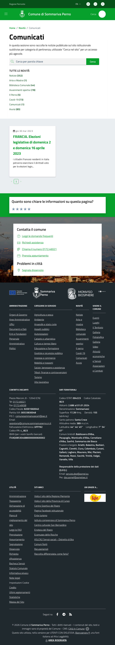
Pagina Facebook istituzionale (48, 510)
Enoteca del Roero (43, 530)
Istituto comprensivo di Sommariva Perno (54, 520)
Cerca (93, 61)
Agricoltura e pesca (43, 314)
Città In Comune (76, 628)
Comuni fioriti (40, 544)
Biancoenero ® (82, 632)
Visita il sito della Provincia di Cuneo (52, 501)
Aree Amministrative (19, 319)
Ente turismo (40, 515)
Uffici (11, 324)
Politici (12, 348)
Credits (12, 587)
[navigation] (6, 14)
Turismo (38, 377)
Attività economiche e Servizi (99, 356)
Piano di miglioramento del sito (18, 520)
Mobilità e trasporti (43, 363)
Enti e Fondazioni (17, 334)
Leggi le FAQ (15, 530)
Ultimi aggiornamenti (19, 592)
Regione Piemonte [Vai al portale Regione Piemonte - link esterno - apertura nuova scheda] (17, 4)
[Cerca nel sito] (102, 14)
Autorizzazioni (41, 334)
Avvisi (79, 363)
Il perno (79, 348)
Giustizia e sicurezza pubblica (48, 353)
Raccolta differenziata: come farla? (51, 554)
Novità (20, 28)
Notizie (79, 314)
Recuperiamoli (41, 549)
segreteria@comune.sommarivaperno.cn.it (30, 423)
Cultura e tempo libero (45, 343)
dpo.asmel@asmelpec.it (76, 477)
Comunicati (81, 358)
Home (12, 28)
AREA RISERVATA (56, 640)
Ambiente (39, 319)
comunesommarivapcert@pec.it (31, 416)
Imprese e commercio (44, 358)
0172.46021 (19, 401)
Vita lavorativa (41, 382)
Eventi (96, 318)
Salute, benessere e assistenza (49, 367)
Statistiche (14, 597)
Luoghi (96, 322)
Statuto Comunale (18, 568)
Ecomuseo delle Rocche (46, 534)
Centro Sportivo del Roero (47, 506)
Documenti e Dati (18, 329)
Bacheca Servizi (17, 563)
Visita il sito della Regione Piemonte (52, 496)
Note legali (14, 578)
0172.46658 (20, 405)
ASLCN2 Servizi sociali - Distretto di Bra (54, 539)
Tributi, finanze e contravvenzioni (50, 372)
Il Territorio (98, 327)
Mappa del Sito (16, 602)
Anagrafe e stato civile (45, 324)
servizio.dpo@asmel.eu (77, 474)
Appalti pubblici (41, 329)
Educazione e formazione (46, 348)
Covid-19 (80, 353)
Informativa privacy (18, 573)
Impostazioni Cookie (19, 582)
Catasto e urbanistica (44, 339)
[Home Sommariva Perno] (43, 14)
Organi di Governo (18, 314)
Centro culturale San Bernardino (50, 525)
